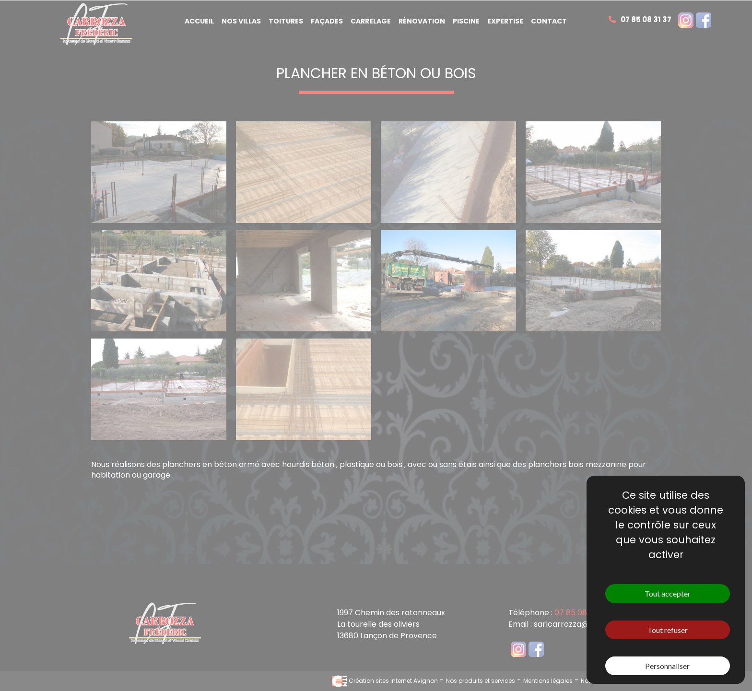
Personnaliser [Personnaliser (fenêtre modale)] (667, 665)
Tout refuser (667, 629)
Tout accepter (668, 593)
